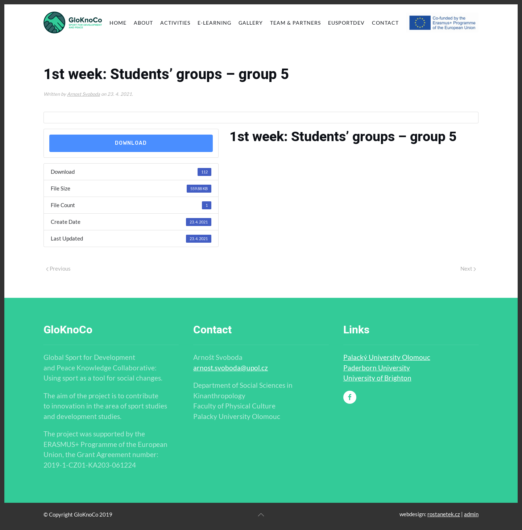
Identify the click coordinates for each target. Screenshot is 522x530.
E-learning (214, 23)
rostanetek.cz (443, 514)
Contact (385, 23)
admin (471, 514)
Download (131, 143)
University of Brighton (377, 378)
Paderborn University (376, 367)
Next (468, 268)
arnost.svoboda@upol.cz (230, 367)
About (143, 23)
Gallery (251, 23)
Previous (58, 268)
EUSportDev (346, 23)
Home (118, 23)
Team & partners (295, 23)
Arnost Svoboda (83, 94)
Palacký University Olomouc (386, 357)
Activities (175, 23)
